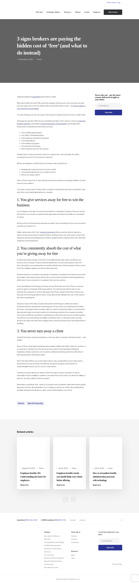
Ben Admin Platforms (52, 536)
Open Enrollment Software (54, 558)
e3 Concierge (49, 555)
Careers (83, 520)
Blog (73, 555)
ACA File (47, 539)
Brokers (78, 12)
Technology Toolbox (53, 12)
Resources (67, 12)
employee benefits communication (54, 124)
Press (39, 59)
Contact (73, 520)
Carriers (87, 12)
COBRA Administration (52, 545)
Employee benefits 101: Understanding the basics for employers (33, 476)
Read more (24, 485)
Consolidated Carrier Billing (54, 542)
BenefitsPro (37, 97)
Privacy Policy (117, 564)
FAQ (72, 558)
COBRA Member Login (113, 2)
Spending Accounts (51, 567)
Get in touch (112, 12)
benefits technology (47, 232)
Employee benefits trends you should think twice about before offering (69, 476)
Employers (96, 12)
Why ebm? (39, 12)
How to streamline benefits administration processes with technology (104, 476)
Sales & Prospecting (35, 403)
